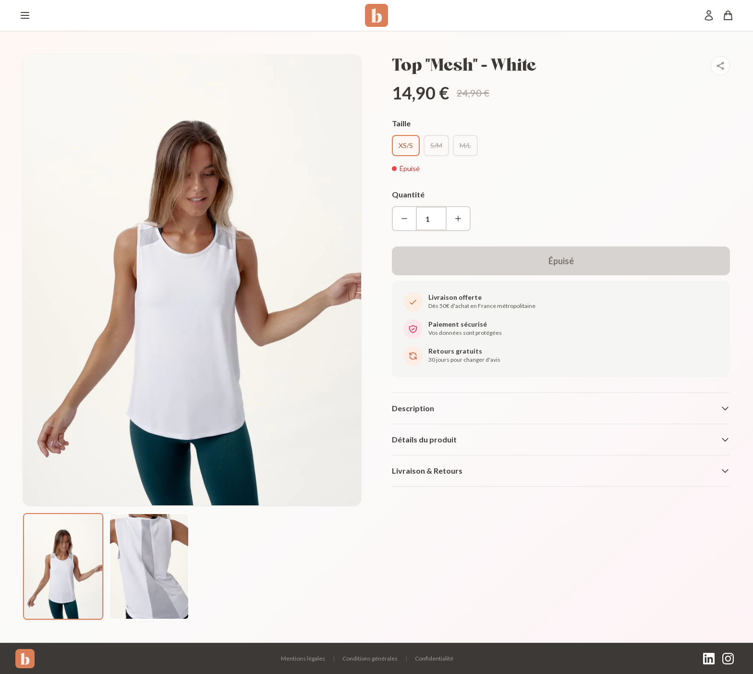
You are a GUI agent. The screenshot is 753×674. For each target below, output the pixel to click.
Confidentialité (434, 658)
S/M (436, 145)
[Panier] (728, 15)
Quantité (408, 194)
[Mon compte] (708, 15)
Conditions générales (370, 658)
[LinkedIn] (708, 658)
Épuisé (561, 261)
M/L (465, 145)
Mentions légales (303, 658)
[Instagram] (728, 658)
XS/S (406, 145)
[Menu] (25, 15)
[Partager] (720, 65)
